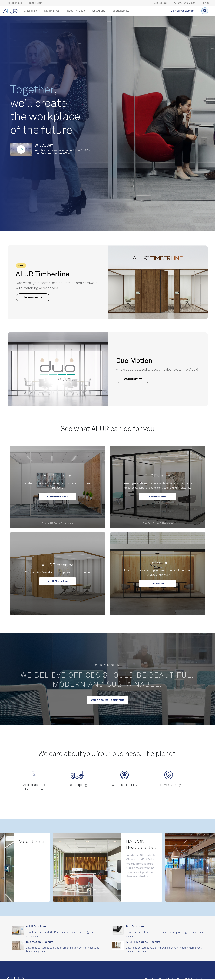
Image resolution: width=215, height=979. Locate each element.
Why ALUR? (98, 11)
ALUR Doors (53, 523)
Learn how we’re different (107, 700)
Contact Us (160, 3)
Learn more (33, 297)
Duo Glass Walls (157, 496)
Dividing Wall (51, 11)
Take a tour (35, 3)
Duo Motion (157, 583)
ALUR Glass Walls (57, 496)
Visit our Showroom (182, 11)
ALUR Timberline (57, 581)
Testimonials (14, 3)
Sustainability (120, 11)
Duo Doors (153, 523)
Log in (205, 3)
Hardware (68, 523)
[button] (30, 11)
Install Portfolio (76, 11)
